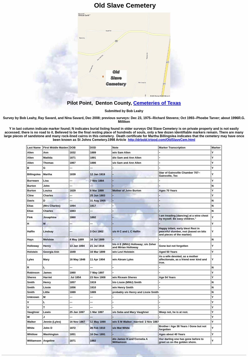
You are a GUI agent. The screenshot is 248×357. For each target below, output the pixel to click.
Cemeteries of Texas (157, 103)
